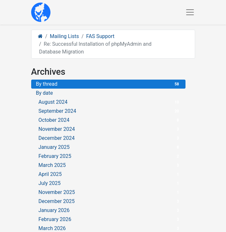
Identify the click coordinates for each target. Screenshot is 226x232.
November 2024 (110, 129)
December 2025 (110, 201)
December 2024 (110, 138)
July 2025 (110, 183)
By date (44, 93)
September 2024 (110, 111)
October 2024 (110, 120)
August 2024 (110, 102)
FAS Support (100, 36)
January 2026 (110, 210)
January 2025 (110, 147)
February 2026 (110, 219)
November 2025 (110, 192)
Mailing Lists (64, 36)
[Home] (40, 36)
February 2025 (110, 156)
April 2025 (110, 174)
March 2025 (110, 165)
